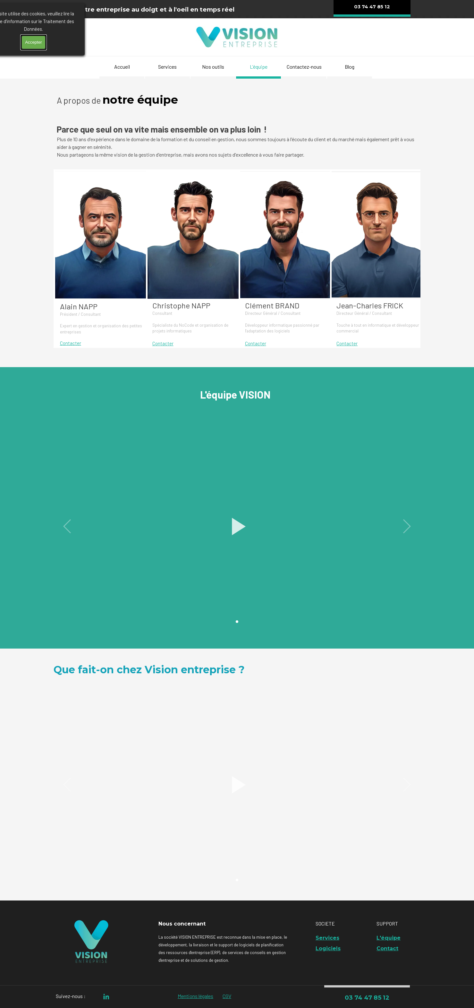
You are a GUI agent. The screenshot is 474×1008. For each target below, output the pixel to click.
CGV (227, 996)
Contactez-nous (304, 67)
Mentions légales (195, 996)
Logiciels (328, 948)
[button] (237, 526)
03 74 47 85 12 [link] (367, 997)
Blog (349, 67)
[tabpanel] (157, 9)
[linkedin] (106, 996)
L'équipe (258, 67)
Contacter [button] (70, 343)
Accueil (122, 67)
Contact (387, 948)
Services (167, 67)
